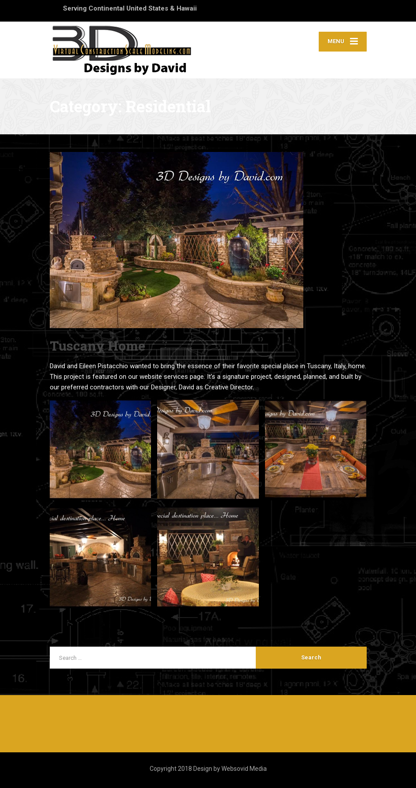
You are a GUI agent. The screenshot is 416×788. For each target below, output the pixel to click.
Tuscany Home (97, 345)
